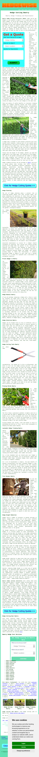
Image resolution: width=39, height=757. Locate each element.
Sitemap (4, 737)
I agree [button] (23, 743)
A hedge (4, 141)
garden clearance (32, 691)
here (21, 631)
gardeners (5, 688)
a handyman (27, 686)
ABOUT (26, 9)
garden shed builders (15, 695)
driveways (34, 693)
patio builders (20, 683)
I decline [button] (23, 747)
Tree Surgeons (5, 738)
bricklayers (18, 685)
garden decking (11, 686)
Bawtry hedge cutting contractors (12, 580)
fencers (33, 688)
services (27, 178)
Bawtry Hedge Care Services (12, 634)
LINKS (23, 9)
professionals (31, 30)
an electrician (32, 695)
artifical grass (19, 688)
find (7, 618)
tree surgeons (30, 689)
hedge (35, 67)
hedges (4, 20)
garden (35, 253)
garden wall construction (16, 692)
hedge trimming (21, 595)
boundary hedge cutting (22, 582)
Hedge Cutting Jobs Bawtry (17, 713)
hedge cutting (28, 585)
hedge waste (5, 154)
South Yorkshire (6, 602)
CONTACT (29, 9)
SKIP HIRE (32, 685)
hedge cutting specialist (32, 39)
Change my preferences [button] (23, 750)
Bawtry (29, 162)
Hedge (3, 162)
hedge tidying (22, 588)
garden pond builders (13, 691)
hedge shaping (6, 582)
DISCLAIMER (35, 9)
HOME (19, 9)
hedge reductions (31, 595)
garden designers (19, 693)
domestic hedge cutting (9, 596)
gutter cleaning (12, 689)
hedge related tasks (24, 601)
